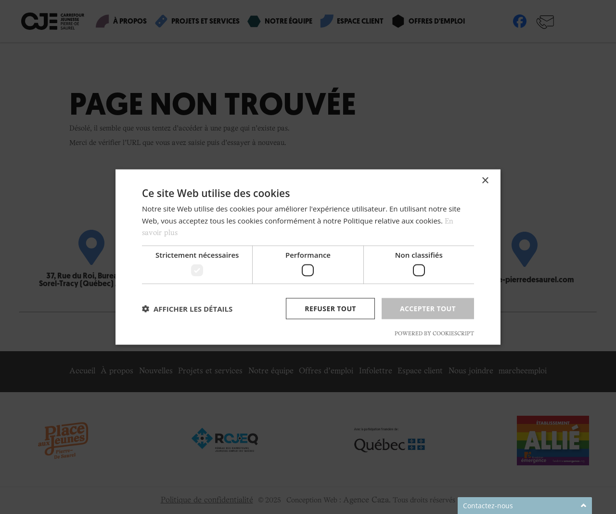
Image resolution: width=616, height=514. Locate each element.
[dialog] (308, 257)
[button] (187, 308)
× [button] (484, 180)
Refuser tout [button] (330, 308)
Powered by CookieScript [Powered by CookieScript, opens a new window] (434, 333)
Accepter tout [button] (428, 308)
